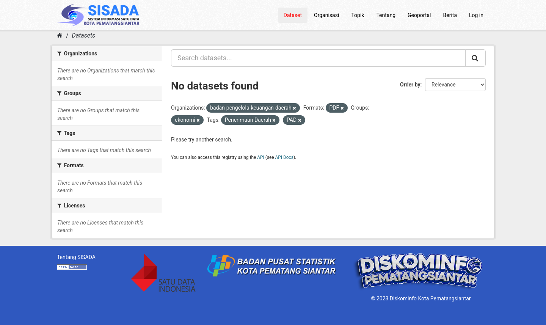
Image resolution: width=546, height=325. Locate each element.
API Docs (284, 157)
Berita (450, 15)
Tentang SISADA (76, 257)
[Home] (60, 35)
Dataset (293, 15)
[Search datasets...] (318, 58)
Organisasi (326, 15)
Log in (476, 15)
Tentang (385, 15)
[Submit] (475, 58)
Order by (410, 85)
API (260, 157)
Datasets (83, 35)
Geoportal (419, 15)
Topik (357, 15)
